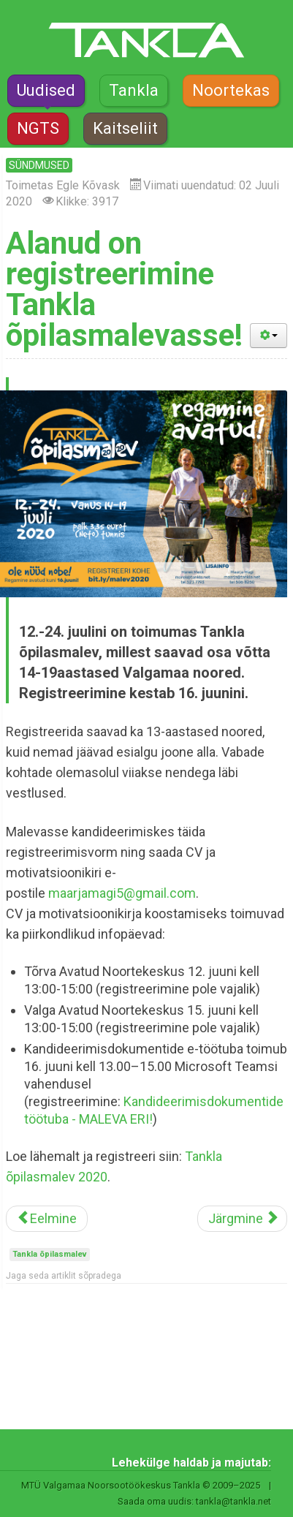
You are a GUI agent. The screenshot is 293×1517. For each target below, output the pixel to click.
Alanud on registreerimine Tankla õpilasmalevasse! (124, 289)
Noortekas (231, 90)
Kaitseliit (125, 128)
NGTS (38, 128)
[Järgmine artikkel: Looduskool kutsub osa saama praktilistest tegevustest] (242, 1219)
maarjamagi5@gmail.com (122, 893)
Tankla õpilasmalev (49, 1254)
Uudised (46, 90)
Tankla (134, 90)
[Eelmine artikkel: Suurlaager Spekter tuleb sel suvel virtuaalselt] (47, 1219)
